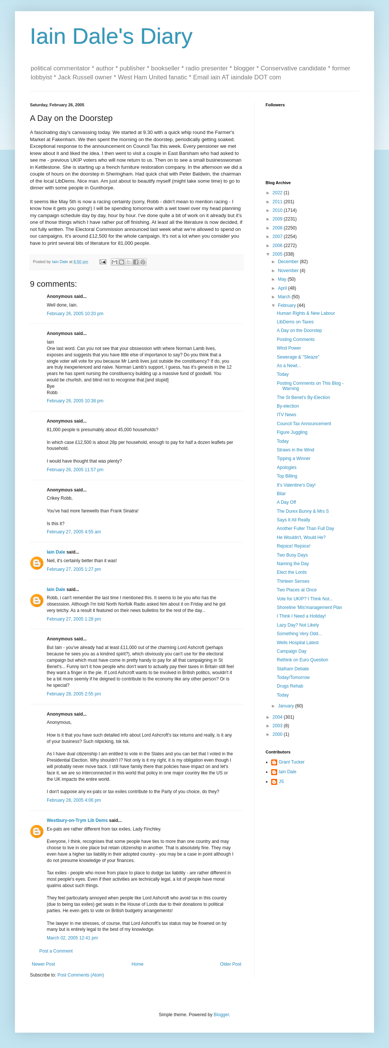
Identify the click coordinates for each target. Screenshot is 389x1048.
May (283, 279)
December (289, 261)
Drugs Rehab (290, 686)
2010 (278, 210)
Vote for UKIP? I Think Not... (305, 598)
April (283, 288)
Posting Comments (296, 339)
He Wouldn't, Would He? (301, 537)
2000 (278, 734)
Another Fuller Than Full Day (305, 528)
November (289, 270)
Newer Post (43, 964)
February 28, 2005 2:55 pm (74, 694)
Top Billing (287, 476)
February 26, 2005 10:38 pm (75, 400)
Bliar (281, 493)
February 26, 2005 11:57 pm (75, 469)
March (285, 296)
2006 (278, 245)
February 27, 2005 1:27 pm (74, 569)
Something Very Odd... (299, 633)
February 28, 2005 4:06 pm (74, 800)
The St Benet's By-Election (303, 397)
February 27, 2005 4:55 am (74, 531)
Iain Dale (56, 552)
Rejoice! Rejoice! (293, 546)
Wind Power (289, 348)
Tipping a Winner (293, 458)
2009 (278, 219)
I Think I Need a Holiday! (301, 616)
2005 (278, 254)
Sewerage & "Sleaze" (298, 357)
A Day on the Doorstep (299, 330)
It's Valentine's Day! (296, 485)
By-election (288, 406)
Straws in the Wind (295, 450)
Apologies (287, 467)
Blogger (221, 1014)
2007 (278, 236)
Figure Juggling (292, 432)
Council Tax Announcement (304, 423)
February (287, 305)
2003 (278, 725)
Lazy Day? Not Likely (298, 625)
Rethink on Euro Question (302, 659)
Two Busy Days (292, 555)
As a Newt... (289, 365)
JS (281, 781)
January (286, 706)
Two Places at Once (297, 589)
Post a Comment (56, 951)
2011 (278, 201)
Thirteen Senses (293, 581)
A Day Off (286, 502)
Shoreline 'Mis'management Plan (309, 607)
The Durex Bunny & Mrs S (303, 511)
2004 (278, 717)
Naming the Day (293, 563)
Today (283, 374)
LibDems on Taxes (295, 322)
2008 (278, 228)
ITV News (286, 414)
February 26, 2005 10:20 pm (75, 313)
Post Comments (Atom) (80, 975)
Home (138, 964)
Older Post (230, 964)
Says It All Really (293, 520)
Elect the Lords (292, 572)
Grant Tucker (291, 762)
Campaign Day (291, 651)
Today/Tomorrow (293, 677)
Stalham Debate (293, 668)
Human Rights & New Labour (306, 313)
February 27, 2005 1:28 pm (74, 619)
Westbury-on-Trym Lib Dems (77, 820)
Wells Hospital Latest (298, 642)
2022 (278, 192)
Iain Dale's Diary (111, 36)
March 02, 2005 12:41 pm (72, 938)
